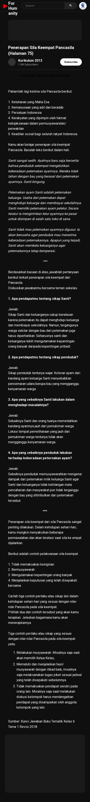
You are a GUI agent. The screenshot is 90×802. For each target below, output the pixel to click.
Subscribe (71, 62)
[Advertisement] (45, 30)
